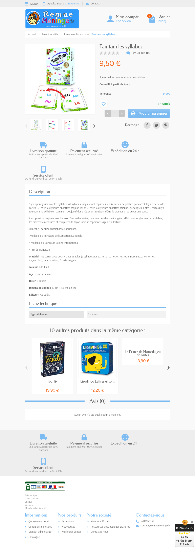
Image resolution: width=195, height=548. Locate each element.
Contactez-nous (99, 490)
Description (39, 170)
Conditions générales (40, 484)
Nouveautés (68, 484)
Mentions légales (100, 479)
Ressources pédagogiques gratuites (110, 484)
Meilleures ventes (71, 490)
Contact (93, 3)
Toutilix (52, 360)
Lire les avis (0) (138, 53)
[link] (147, 125)
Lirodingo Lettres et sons (97, 360)
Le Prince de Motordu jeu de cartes (143, 332)
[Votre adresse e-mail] (98, 520)
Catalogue (34, 495)
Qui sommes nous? (38, 479)
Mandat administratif (40, 490)
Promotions (68, 479)
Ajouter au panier (147, 113)
